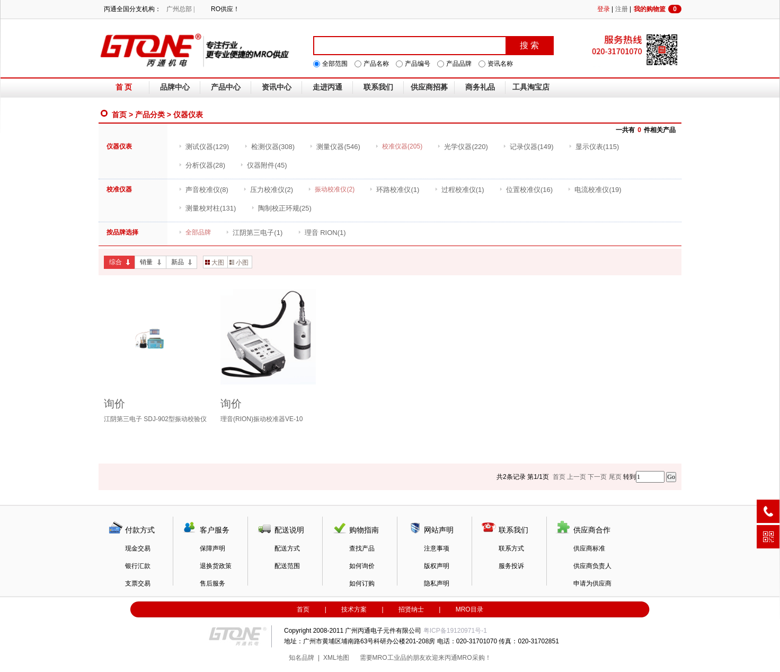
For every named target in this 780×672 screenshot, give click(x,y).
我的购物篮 (657, 9)
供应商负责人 (592, 566)
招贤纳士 (411, 609)
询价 (114, 403)
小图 (239, 262)
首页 (119, 114)
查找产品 (362, 548)
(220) (462, 147)
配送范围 (287, 566)
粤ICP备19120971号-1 (455, 630)
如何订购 (362, 583)
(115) (594, 147)
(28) (202, 165)
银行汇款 (137, 566)
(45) (263, 165)
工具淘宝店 (530, 87)
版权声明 (436, 566)
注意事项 (436, 548)
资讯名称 (500, 63)
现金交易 (137, 548)
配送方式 (287, 548)
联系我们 (378, 87)
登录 (603, 9)
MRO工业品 (389, 657)
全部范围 (335, 63)
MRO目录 (469, 609)
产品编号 (417, 63)
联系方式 (511, 548)
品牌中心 (175, 87)
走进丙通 (327, 87)
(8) (203, 190)
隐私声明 (436, 583)
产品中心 (226, 87)
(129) (204, 147)
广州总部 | (180, 9)
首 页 (124, 87)
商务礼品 (480, 87)
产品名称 (376, 63)
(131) (207, 208)
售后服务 (212, 583)
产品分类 (150, 114)
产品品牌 (459, 63)
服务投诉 (511, 566)
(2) (268, 190)
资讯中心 (276, 87)
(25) (281, 208)
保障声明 (212, 548)
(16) (526, 190)
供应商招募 (429, 87)
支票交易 (137, 583)
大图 (214, 262)
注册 (621, 9)
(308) (269, 147)
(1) (394, 190)
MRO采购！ (474, 657)
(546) (334, 147)
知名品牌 (301, 657)
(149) (528, 147)
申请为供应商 (592, 583)
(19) (594, 190)
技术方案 (354, 609)
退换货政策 (216, 566)
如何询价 (362, 566)
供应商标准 (589, 548)
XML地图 (336, 657)
